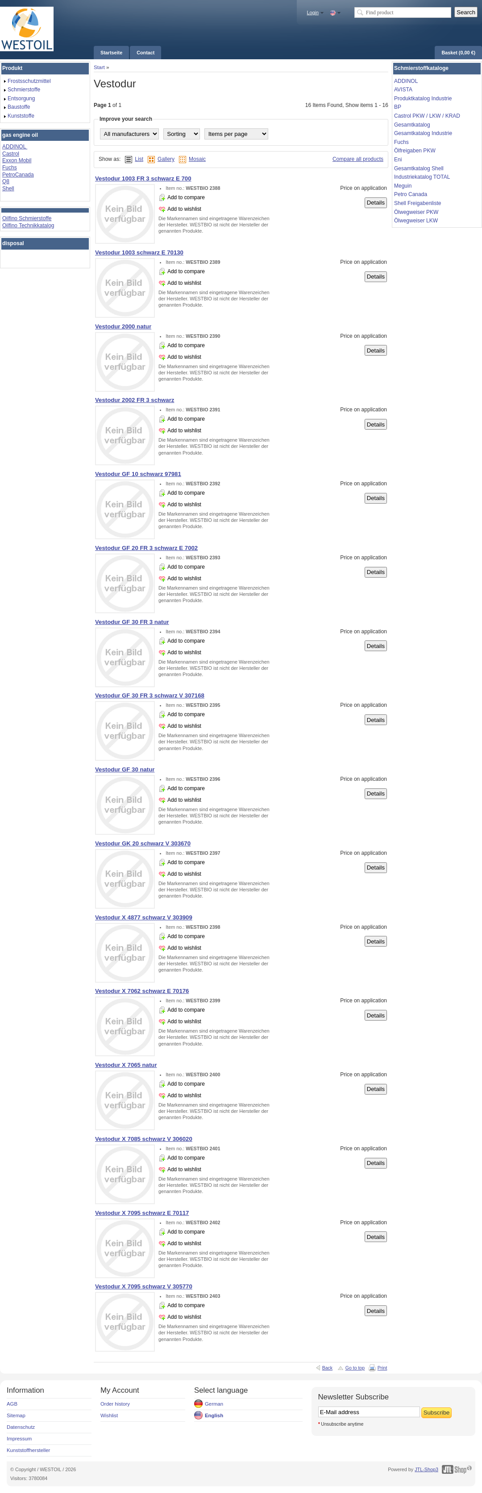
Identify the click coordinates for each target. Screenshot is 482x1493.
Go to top (355, 1367)
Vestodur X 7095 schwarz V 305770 (143, 1286)
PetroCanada (18, 175)
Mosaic (197, 159)
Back (327, 1367)
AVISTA (403, 89)
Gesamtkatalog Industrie (423, 133)
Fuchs (9, 167)
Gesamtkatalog (412, 125)
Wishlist (109, 1415)
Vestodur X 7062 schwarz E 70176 (142, 991)
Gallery (166, 159)
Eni (398, 159)
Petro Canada (410, 194)
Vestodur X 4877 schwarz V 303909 (143, 917)
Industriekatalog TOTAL (422, 177)
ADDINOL (14, 147)
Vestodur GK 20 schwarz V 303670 (143, 843)
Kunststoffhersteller (28, 1450)
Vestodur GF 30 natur (124, 769)
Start (99, 67)
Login (313, 12)
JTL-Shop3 (426, 1469)
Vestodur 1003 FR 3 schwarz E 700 (143, 178)
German (214, 1404)
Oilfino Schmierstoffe (27, 218)
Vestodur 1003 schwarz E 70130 (139, 252)
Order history (115, 1404)
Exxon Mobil (16, 160)
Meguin (402, 186)
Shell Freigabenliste (417, 203)
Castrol (10, 154)
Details (376, 202)
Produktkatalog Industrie (423, 98)
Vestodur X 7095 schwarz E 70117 (142, 1213)
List (139, 159)
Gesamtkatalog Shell (419, 168)
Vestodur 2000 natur (123, 326)
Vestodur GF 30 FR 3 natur (132, 622)
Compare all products (357, 159)
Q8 (5, 181)
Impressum (19, 1438)
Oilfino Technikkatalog (28, 225)
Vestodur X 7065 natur (126, 1065)
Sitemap (16, 1415)
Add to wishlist (184, 209)
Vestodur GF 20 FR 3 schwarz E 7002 (146, 548)
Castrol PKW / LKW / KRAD (427, 116)
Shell (8, 188)
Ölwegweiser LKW (416, 220)
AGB (12, 1404)
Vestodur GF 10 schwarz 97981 (138, 474)
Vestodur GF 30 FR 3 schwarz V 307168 (149, 695)
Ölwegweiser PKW (416, 212)
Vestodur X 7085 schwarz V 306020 (143, 1139)
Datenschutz (21, 1427)
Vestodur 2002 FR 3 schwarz (134, 400)
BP (397, 107)
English (214, 1415)
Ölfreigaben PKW (415, 151)
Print (382, 1367)
